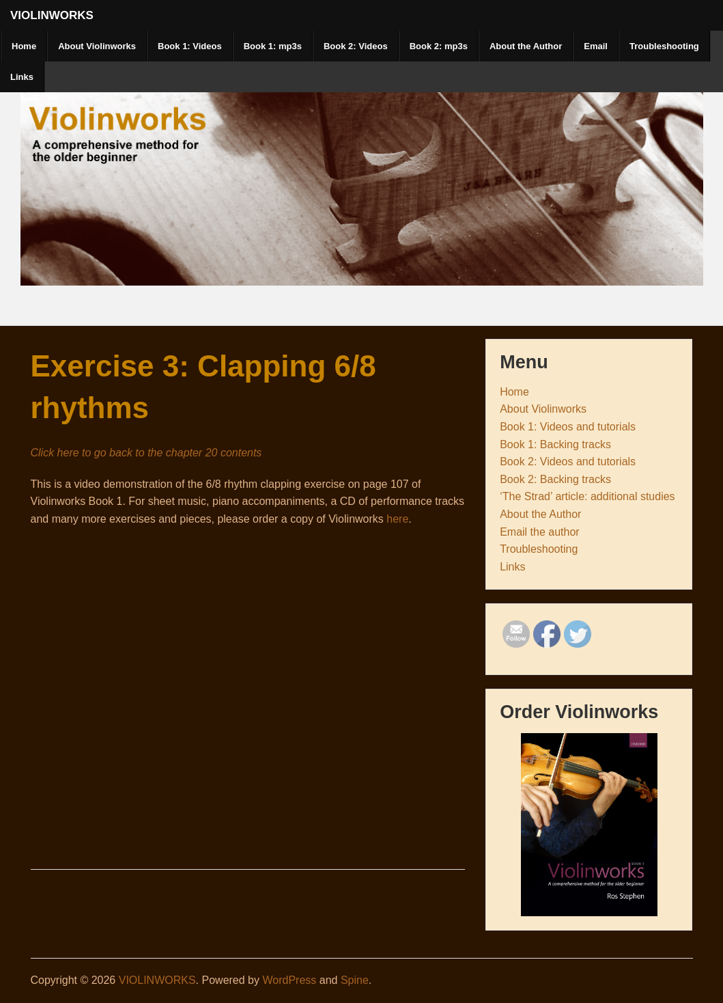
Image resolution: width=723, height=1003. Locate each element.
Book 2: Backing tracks (555, 479)
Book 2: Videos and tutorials (568, 461)
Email (596, 46)
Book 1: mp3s (273, 46)
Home (24, 46)
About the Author (526, 46)
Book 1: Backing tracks (555, 444)
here (397, 519)
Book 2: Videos (356, 46)
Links (21, 77)
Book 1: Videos (190, 46)
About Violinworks (97, 46)
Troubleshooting (664, 46)
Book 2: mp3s (439, 46)
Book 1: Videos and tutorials (568, 426)
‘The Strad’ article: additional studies (587, 496)
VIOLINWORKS (52, 15)
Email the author (540, 532)
